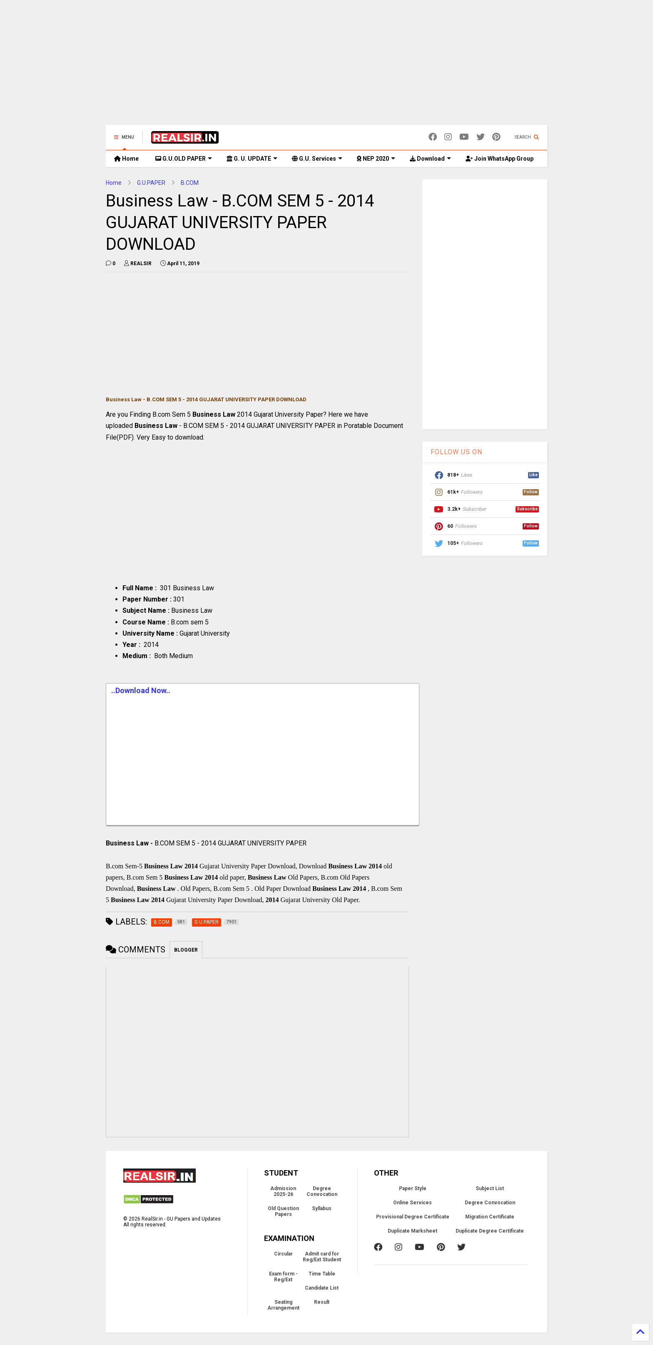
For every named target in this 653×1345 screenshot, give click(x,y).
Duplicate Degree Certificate (490, 1231)
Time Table (322, 1274)
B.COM (190, 182)
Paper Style (412, 1188)
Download (430, 158)
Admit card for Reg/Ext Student (322, 1257)
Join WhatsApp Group (499, 158)
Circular (283, 1254)
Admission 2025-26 (283, 1191)
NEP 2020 (376, 158)
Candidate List (322, 1288)
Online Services (412, 1203)
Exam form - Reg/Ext (283, 1277)
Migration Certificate (489, 1217)
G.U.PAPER (151, 182)
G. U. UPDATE (252, 158)
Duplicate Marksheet (412, 1231)
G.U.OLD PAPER (183, 158)
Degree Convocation (322, 1191)
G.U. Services (317, 158)
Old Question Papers (283, 1211)
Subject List (490, 1188)
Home (126, 158)
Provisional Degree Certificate (412, 1217)
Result (321, 1302)
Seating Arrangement (283, 1305)
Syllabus (321, 1208)
